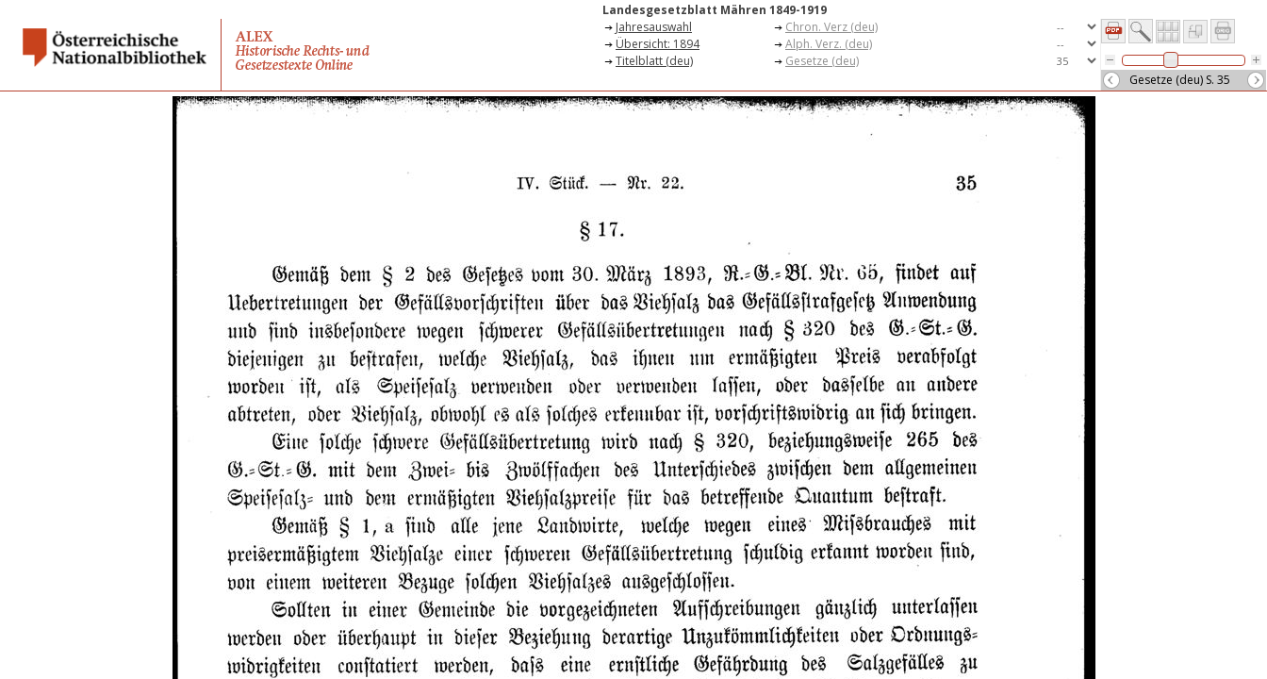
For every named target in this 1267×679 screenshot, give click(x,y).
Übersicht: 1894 (657, 44)
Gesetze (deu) (822, 61)
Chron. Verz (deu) (831, 27)
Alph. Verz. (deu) (828, 44)
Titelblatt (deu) (654, 61)
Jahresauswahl (654, 27)
